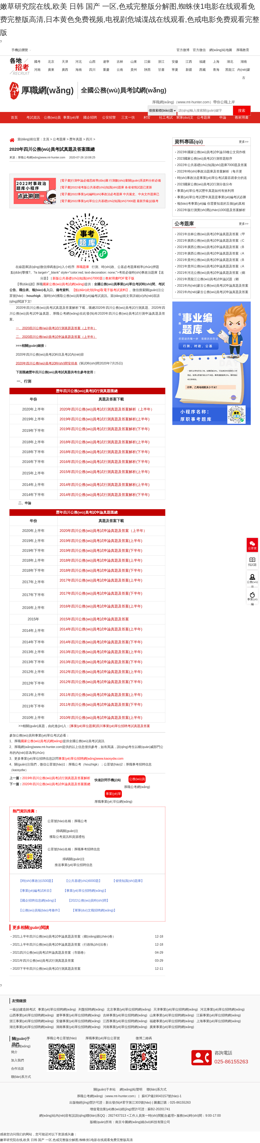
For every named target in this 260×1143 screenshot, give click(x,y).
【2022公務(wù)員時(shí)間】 (89, 900)
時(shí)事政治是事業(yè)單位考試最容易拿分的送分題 (212, 178)
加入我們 (17, 1060)
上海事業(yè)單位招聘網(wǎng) (218, 1021)
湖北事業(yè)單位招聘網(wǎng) (31, 1027)
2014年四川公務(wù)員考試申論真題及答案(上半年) (101, 629)
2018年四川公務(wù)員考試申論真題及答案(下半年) (101, 570)
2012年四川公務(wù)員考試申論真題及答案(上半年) (101, 672)
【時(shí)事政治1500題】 (37, 880)
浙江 (161, 61)
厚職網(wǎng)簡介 (21, 1049)
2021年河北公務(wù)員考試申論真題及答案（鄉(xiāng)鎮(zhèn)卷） (211, 273)
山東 (134, 61)
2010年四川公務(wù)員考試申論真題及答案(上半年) (101, 718)
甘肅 (161, 69)
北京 (51, 61)
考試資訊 (33, 117)
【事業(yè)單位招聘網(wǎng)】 (85, 890)
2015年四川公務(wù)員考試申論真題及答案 (94, 619)
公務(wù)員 (52, 117)
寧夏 (175, 69)
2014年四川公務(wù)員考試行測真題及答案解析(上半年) (104, 485)
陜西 (147, 69)
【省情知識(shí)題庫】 (128, 880)
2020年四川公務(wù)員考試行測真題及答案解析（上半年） (107, 409)
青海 (216, 69)
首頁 (14, 117)
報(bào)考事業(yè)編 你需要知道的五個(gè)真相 (211, 203)
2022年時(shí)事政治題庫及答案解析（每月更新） (209, 172)
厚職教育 (242, 50)
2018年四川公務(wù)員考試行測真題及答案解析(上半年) (104, 442)
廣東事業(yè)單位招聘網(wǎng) (172, 1027)
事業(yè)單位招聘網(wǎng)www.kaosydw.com (91, 758)
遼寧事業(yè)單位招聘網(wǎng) (78, 1015)
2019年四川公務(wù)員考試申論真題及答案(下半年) (101, 551)
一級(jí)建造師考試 (22, 1009)
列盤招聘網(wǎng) (91, 1009)
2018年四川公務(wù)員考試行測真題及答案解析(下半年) (104, 452)
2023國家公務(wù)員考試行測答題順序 (204, 158)
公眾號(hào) (252, 549)
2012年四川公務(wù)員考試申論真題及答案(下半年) (101, 682)
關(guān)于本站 (105, 1089)
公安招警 (109, 117)
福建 (202, 61)
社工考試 (166, 117)
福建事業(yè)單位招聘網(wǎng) (172, 1021)
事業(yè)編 (252, 601)
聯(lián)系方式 (21, 1076)
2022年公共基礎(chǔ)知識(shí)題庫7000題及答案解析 (212, 165)
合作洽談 (17, 1068)
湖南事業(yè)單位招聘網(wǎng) (78, 1027)
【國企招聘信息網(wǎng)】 (38, 900)
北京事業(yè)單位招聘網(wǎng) (129, 1009)
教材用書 (242, 117)
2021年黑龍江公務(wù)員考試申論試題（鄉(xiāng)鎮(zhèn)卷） (208, 279)
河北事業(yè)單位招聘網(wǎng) (222, 1009)
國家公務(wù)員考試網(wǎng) (63, 284)
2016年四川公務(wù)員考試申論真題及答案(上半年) (101, 606)
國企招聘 (90, 117)
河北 (78, 61)
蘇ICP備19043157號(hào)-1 (161, 1096)
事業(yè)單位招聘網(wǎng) (57, 1009)
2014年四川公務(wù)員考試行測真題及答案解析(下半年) (104, 495)
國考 (37, 61)
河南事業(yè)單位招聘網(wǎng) (125, 1027)
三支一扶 (128, 117)
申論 (222, 117)
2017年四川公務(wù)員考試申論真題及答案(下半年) (101, 593)
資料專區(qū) (189, 141)
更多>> (244, 141)
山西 (92, 61)
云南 (120, 69)
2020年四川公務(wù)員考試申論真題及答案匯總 (56, 784)
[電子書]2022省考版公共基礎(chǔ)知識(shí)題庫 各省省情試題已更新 (106, 187)
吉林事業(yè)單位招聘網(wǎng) (125, 1015)
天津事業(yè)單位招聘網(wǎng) (175, 1009)
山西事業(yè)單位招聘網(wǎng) (31, 1015)
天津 (65, 61)
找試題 (252, 564)
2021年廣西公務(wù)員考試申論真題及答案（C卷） (210, 241)
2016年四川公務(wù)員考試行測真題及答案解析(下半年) (104, 462)
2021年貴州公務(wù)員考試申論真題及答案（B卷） (210, 260)
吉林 (120, 61)
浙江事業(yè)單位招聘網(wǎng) (31, 1021)
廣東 (51, 69)
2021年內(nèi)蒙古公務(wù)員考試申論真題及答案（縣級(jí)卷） (213, 286)
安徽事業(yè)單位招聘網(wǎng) (78, 1021)
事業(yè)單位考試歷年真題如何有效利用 (205, 190)
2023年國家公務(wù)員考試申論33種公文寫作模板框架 (211, 152)
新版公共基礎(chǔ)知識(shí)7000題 (77, 278)
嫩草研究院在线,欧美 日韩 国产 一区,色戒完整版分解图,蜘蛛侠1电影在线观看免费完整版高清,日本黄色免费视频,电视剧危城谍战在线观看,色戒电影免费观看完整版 (129, 19)
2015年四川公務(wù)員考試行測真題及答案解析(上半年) (104, 472)
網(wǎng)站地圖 (220, 50)
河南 (37, 69)
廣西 (65, 69)
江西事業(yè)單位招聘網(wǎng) (125, 1021)
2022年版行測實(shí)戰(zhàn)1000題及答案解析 (211, 210)
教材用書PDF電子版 (119, 278)
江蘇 (147, 61)
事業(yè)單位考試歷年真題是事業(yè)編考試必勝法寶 (211, 197)
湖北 (230, 61)
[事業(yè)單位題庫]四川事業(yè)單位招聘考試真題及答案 (110, 726)
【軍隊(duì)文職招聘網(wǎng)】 (94, 910)
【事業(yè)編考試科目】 (36, 890)
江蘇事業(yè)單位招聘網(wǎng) (218, 1015)
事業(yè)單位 (71, 123)
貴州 (134, 69)
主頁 (46, 139)
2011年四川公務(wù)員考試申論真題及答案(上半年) (101, 695)
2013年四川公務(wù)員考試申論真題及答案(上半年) (101, 652)
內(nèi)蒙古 (243, 73)
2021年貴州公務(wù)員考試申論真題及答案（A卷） (210, 267)
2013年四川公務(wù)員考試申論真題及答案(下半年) (101, 662)
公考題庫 (204, 117)
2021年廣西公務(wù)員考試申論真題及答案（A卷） (210, 254)
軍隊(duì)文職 (184, 123)
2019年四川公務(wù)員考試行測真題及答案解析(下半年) (104, 429)
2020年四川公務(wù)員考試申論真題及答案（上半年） (103, 531)
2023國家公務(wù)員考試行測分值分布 (204, 184)
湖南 (243, 61)
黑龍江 (230, 69)
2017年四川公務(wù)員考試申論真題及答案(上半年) (101, 580)
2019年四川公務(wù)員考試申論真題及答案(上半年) (101, 541)
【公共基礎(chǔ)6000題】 (83, 880)
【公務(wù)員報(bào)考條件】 (40, 910)
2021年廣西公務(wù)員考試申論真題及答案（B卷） (210, 247)
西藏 (202, 69)
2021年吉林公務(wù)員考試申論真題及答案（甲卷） (211, 234)
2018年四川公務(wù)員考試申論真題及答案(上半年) (101, 560)
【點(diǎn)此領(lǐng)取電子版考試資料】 (100, 290)
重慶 (106, 69)
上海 (216, 61)
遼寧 (106, 61)
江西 (189, 61)
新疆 (189, 69)
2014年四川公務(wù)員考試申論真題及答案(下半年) (101, 642)
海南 (78, 69)
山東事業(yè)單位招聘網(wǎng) (172, 1015)
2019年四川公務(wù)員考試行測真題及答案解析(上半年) (104, 419)
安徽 (175, 61)
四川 (92, 69)
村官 (147, 117)
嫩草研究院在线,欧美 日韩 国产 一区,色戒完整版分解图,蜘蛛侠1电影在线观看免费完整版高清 (66, 1140)
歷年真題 (75, 139)
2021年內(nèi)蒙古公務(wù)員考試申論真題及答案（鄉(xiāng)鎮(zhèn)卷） (213, 292)
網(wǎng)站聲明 (131, 1089)
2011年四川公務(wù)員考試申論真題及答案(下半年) (101, 705)
